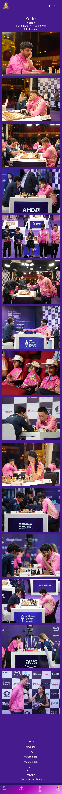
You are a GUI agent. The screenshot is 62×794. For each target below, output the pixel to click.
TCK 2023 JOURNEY (31, 757)
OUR (39, 789)
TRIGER (58, 788)
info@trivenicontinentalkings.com (31, 779)
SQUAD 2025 (31, 746)
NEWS (31, 751)
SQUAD (21, 788)
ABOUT (4, 788)
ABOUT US (31, 741)
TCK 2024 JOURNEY (31, 762)
